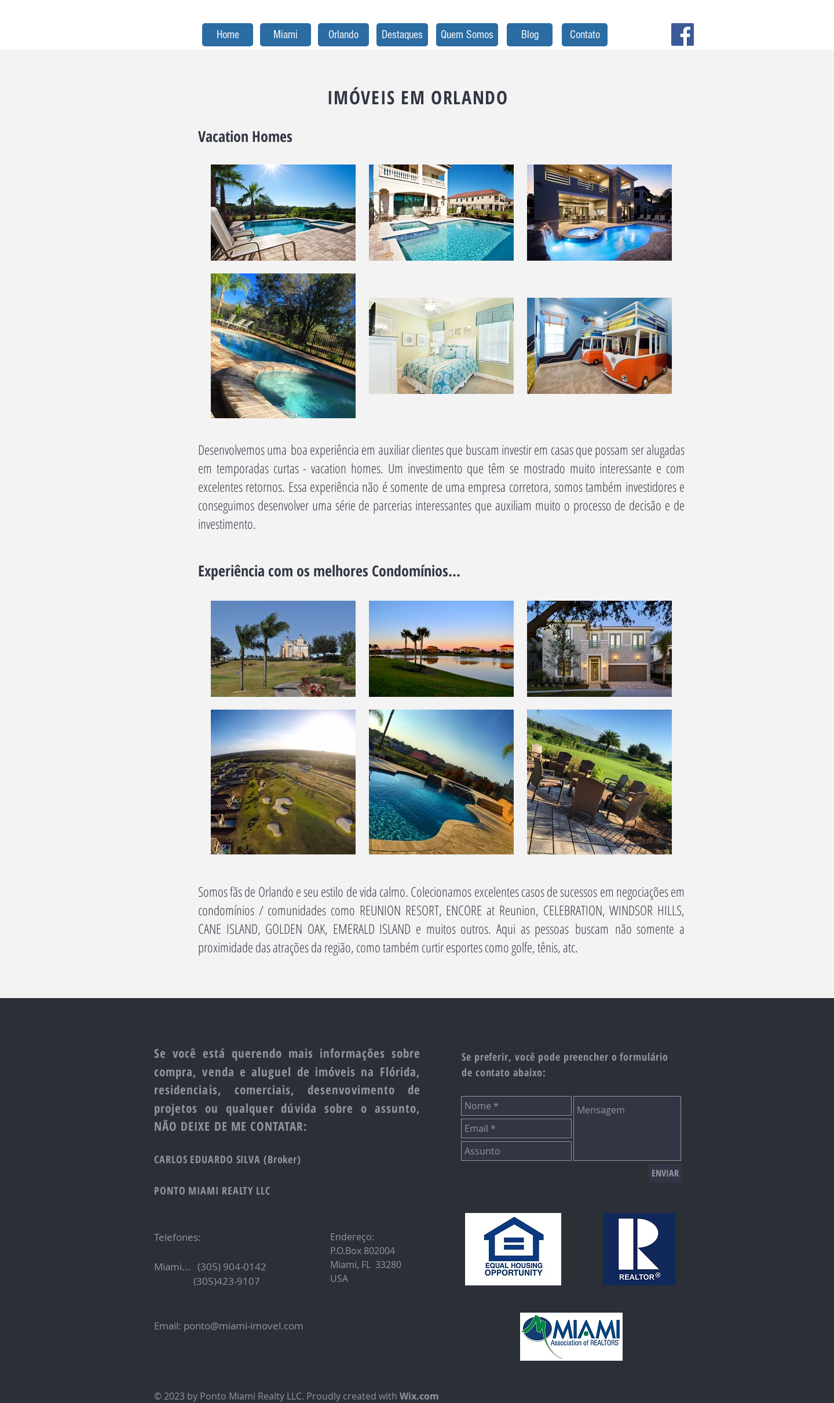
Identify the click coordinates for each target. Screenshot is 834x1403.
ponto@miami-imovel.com (243, 1325)
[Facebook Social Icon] (682, 34)
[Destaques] (402, 34)
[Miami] (285, 34)
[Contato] (585, 34)
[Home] (227, 34)
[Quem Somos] (467, 34)
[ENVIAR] (665, 1173)
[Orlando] (343, 34)
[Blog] (530, 34)
